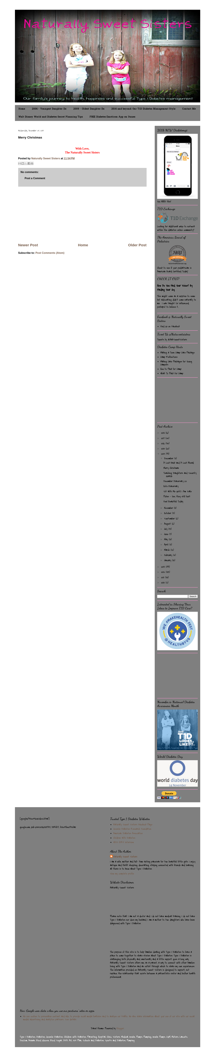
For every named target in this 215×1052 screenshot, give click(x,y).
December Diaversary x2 (175, 481)
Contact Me (189, 109)
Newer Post (28, 245)
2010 (163, 582)
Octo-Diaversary (170, 486)
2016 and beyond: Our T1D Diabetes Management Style (143, 109)
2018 (163, 433)
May (166, 539)
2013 (163, 567)
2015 (163, 448)
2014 (163, 454)
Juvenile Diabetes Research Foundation (132, 829)
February (168, 555)
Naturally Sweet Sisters (46, 158)
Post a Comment (35, 178)
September (170, 518)
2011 (163, 577)
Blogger (120, 1028)
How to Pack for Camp (171, 369)
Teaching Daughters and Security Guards (179, 474)
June (166, 534)
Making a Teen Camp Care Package (177, 352)
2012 (163, 572)
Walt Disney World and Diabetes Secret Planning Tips (50, 117)
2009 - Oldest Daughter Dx (88, 109)
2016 (163, 443)
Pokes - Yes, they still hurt (176, 496)
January (168, 560)
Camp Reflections (168, 357)
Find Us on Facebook (170, 326)
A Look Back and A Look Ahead (178, 463)
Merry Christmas (171, 468)
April (166, 544)
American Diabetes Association (128, 833)
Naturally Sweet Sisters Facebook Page (132, 824)
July (166, 529)
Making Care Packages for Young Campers (176, 363)
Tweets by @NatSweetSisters (172, 339)
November (169, 508)
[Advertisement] (82, 214)
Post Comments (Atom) (49, 252)
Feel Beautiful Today (173, 501)
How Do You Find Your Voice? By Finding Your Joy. (174, 288)
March (167, 550)
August (168, 524)
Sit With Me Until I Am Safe (177, 491)
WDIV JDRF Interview (123, 842)
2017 (163, 438)
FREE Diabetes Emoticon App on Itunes (112, 117)
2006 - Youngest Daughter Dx (49, 109)
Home (21, 109)
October (168, 513)
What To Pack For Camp (171, 373)
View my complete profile (122, 873)
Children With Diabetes (124, 838)
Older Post (137, 245)
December (169, 458)
